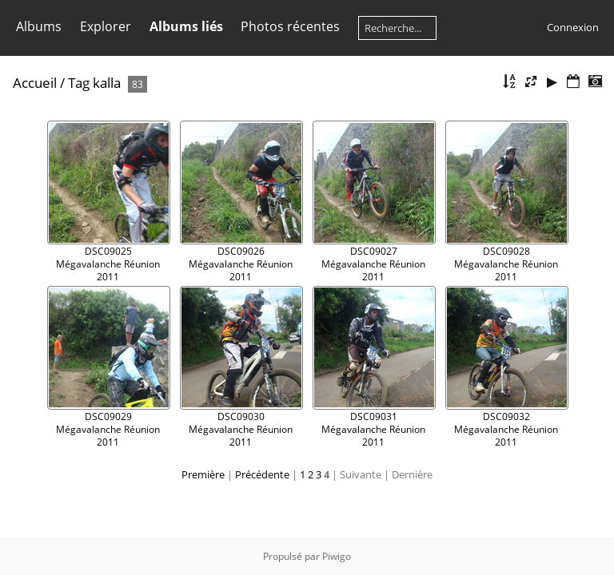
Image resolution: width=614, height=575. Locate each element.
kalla (107, 82)
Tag (79, 82)
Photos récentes (290, 26)
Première (203, 474)
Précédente (262, 474)
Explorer (105, 26)
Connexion (573, 27)
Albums (39, 26)
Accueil (35, 82)
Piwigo (336, 556)
